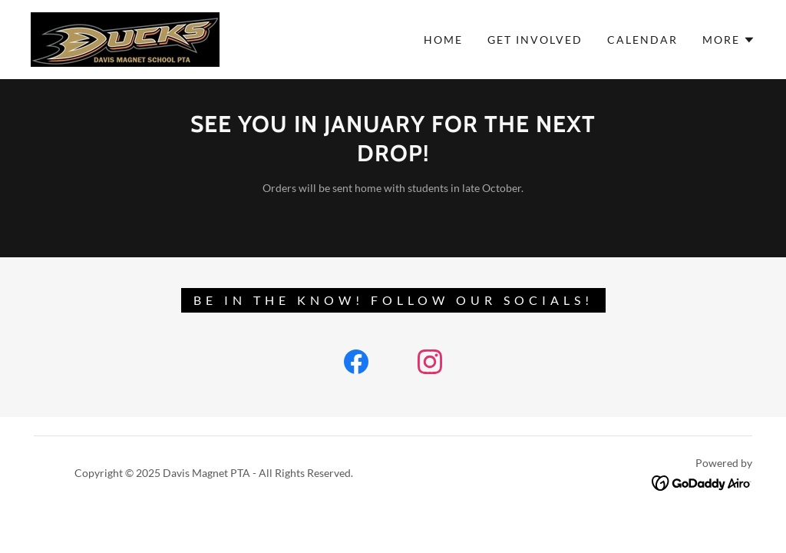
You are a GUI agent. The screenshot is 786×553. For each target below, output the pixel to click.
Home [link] (443, 39)
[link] (125, 38)
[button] (728, 40)
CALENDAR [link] (642, 39)
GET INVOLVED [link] (535, 39)
